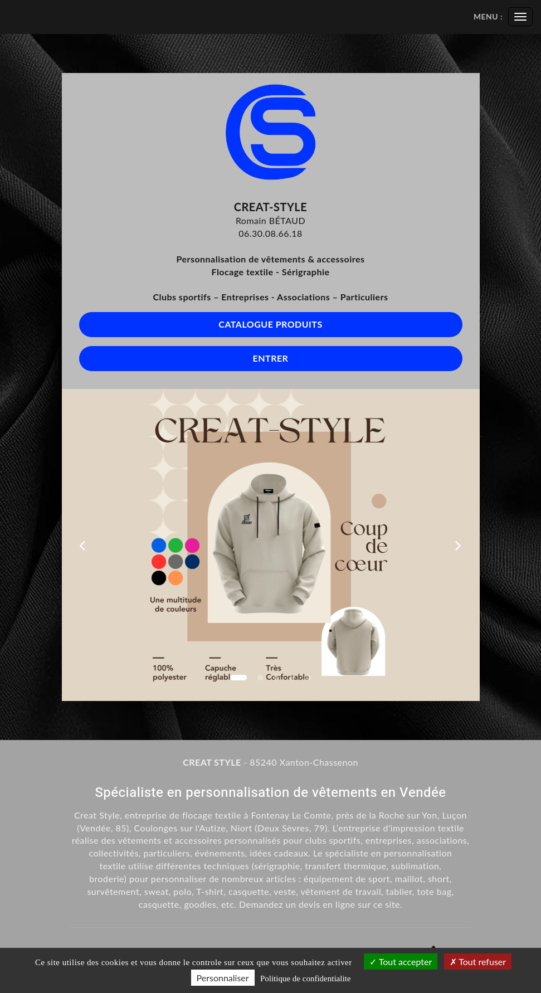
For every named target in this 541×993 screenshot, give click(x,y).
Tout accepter (400, 961)
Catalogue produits (270, 324)
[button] (83, 545)
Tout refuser (478, 961)
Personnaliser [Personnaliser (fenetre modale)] (223, 977)
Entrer (271, 358)
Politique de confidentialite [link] (305, 978)
